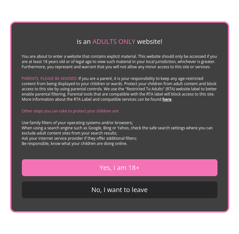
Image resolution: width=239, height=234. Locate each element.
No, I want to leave (119, 189)
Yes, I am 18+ (119, 167)
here (167, 99)
